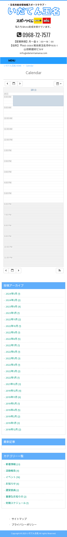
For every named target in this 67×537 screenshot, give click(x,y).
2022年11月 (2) (13, 320)
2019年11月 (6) (13, 397)
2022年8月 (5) (13, 339)
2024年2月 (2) (13, 300)
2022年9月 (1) (13, 333)
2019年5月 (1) (13, 404)
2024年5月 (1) (13, 294)
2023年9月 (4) (13, 307)
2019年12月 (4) (13, 391)
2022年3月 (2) (13, 371)
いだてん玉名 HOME (12, 66)
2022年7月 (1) (13, 346)
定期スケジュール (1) (17, 503)
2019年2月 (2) (13, 417)
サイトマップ (19, 519)
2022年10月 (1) (13, 326)
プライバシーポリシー (24, 525)
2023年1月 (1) (13, 313)
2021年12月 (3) (13, 384)
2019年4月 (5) (13, 410)
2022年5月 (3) (13, 359)
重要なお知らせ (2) (16, 497)
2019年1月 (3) (13, 423)
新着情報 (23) (13, 465)
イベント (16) (13, 477)
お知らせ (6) (12, 484)
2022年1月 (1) (13, 378)
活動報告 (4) (12, 471)
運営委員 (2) (12, 490)
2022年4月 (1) (13, 365)
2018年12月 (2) (13, 430)
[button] (59, 270)
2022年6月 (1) (13, 352)
